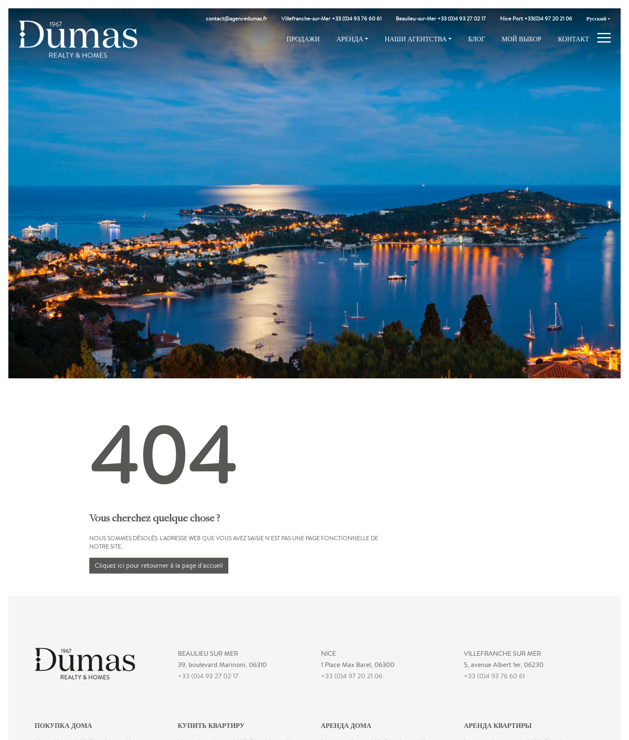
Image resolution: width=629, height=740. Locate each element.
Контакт (573, 39)
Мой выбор (522, 39)
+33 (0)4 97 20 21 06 (351, 676)
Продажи (303, 39)
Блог (476, 39)
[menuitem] (598, 19)
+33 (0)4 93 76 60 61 (494, 676)
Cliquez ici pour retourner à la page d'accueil (159, 565)
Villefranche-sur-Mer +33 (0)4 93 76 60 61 (331, 18)
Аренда (349, 39)
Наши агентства (416, 39)
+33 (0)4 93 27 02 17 (208, 676)
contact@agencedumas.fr (236, 18)
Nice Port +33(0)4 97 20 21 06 (536, 18)
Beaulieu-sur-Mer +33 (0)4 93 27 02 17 (441, 18)
